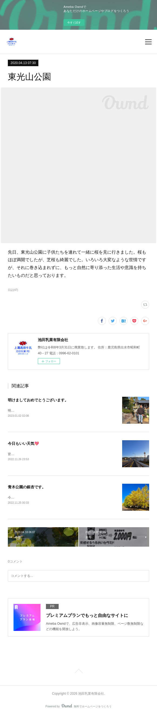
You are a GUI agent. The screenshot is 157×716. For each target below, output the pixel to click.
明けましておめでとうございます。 (38, 400)
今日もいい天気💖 (23, 444)
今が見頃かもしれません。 (27, 498)
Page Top (78, 672)
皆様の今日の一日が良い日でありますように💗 (42, 454)
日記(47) (13, 289)
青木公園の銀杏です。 (27, 487)
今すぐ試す (74, 22)
